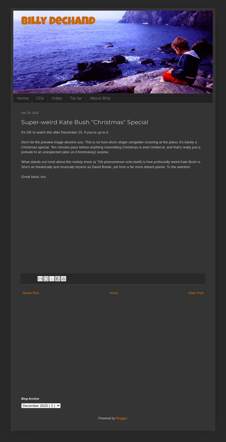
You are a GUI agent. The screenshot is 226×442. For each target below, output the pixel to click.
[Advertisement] (113, 352)
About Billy (100, 98)
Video (57, 98)
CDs (40, 98)
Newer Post (31, 293)
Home (22, 98)
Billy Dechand (58, 22)
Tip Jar (76, 98)
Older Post (195, 293)
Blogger (121, 418)
